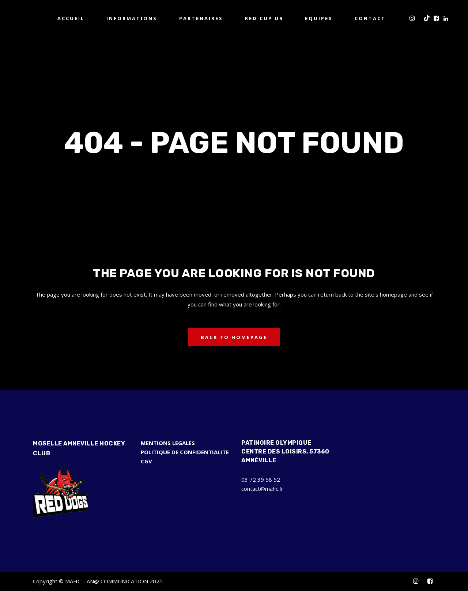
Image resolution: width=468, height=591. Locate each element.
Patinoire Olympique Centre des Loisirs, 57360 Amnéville (285, 451)
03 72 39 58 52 (260, 479)
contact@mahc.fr (262, 488)
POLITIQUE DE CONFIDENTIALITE (185, 452)
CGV (146, 461)
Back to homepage (234, 337)
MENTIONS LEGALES (168, 443)
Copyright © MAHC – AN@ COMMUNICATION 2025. (98, 581)
